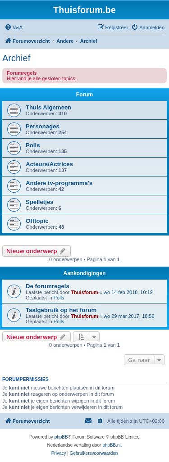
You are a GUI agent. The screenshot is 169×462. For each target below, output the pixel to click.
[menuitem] (14, 27)
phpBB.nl (111, 445)
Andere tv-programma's (59, 183)
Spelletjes (40, 202)
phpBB (61, 437)
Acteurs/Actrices (49, 164)
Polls (33, 145)
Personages (42, 126)
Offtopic (37, 220)
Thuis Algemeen (48, 107)
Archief (16, 58)
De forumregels (47, 286)
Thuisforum (84, 292)
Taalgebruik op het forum (61, 310)
